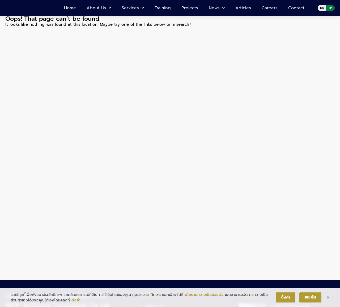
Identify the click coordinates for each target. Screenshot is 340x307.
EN (322, 7)
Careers (270, 8)
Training (163, 8)
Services (133, 7)
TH (330, 7)
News (217, 7)
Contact (296, 8)
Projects (189, 8)
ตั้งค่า (75, 300)
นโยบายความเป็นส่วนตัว (204, 294)
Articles (243, 8)
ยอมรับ (310, 297)
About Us (99, 7)
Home (70, 8)
